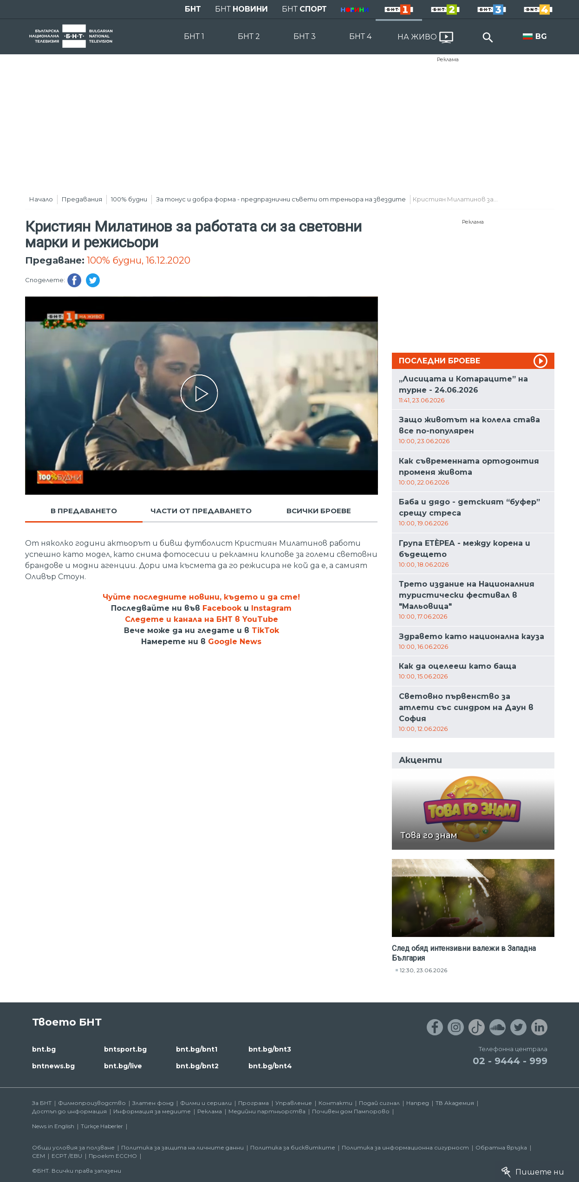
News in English (53, 1126)
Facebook (221, 608)
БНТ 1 (194, 36)
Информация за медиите (152, 1111)
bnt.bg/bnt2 (197, 1066)
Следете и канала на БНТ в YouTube (201, 619)
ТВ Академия (455, 1102)
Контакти (335, 1102)
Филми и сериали (206, 1102)
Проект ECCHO (113, 1155)
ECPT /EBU (67, 1155)
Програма (253, 1102)
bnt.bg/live (123, 1066)
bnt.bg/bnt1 (196, 1049)
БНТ (193, 9)
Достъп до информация (69, 1111)
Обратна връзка (501, 1147)
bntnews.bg (53, 1066)
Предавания (82, 199)
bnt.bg (44, 1049)
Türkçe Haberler (102, 1126)
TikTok (265, 630)
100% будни (129, 199)
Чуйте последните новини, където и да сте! (201, 597)
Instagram (271, 608)
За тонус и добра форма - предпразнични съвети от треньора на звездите (281, 199)
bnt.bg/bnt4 (270, 1066)
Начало (41, 199)
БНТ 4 (360, 36)
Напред (417, 1102)
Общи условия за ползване (73, 1147)
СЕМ (38, 1155)
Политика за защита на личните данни (182, 1147)
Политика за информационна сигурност (405, 1147)
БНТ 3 (304, 36)
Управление (293, 1102)
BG (541, 36)
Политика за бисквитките (292, 1147)
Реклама (448, 59)
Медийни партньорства (267, 1111)
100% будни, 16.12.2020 (138, 260)
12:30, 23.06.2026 (423, 970)
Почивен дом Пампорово (351, 1111)
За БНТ (42, 1102)
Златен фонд (153, 1102)
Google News (234, 641)
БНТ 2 (249, 36)
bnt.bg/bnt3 (269, 1049)
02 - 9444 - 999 (510, 1060)
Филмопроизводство (92, 1102)
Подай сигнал (379, 1102)
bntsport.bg (125, 1049)
